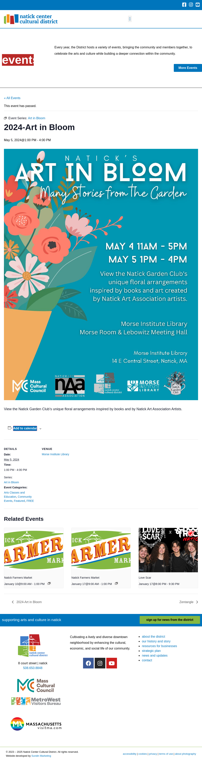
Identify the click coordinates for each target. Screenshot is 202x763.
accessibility (129, 753)
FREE (30, 500)
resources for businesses (159, 646)
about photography (185, 753)
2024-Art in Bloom (29, 602)
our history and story (156, 641)
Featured (19, 500)
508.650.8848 (32, 668)
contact (147, 660)
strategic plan (151, 650)
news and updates (154, 655)
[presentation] (33, 550)
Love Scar (145, 577)
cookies (142, 753)
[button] (130, 19)
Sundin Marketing (41, 755)
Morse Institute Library (55, 454)
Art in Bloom (11, 482)
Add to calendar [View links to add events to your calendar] (25, 428)
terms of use (166, 753)
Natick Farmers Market (18, 577)
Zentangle (186, 602)
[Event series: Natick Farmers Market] (49, 583)
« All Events (12, 98)
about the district (153, 636)
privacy (153, 753)
